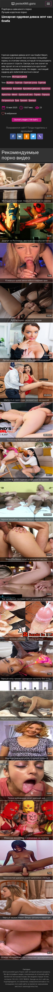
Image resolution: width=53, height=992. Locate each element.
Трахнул (32, 100)
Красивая (17, 88)
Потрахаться (8, 100)
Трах (17, 100)
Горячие (42, 82)
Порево (37, 94)
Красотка (45, 88)
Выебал (10, 82)
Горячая (18, 82)
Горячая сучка (30, 82)
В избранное (11, 113)
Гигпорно (26, 969)
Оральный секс (26, 94)
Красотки (6, 94)
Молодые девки (19, 77)
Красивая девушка (31, 88)
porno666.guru (25, 3)
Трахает (23, 100)
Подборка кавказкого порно (16, 9)
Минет (15, 94)
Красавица (7, 88)
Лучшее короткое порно (14, 12)
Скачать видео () (26, 120)
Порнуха (46, 94)
